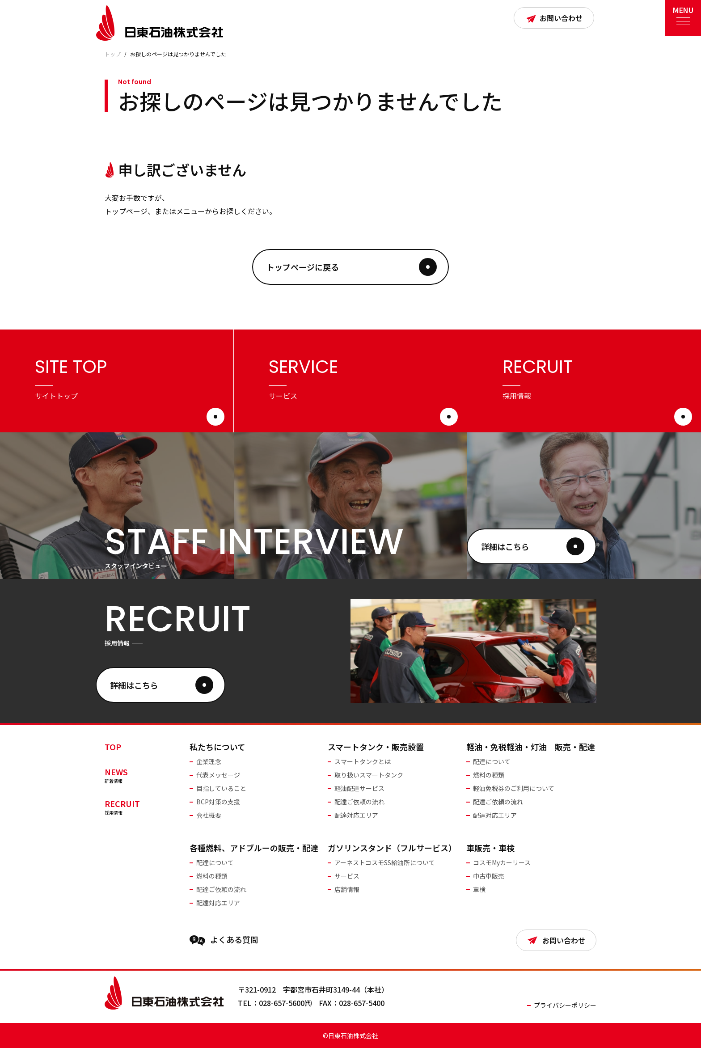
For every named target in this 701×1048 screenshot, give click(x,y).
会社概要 (208, 815)
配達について (492, 761)
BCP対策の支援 (218, 801)
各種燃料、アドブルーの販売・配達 (254, 848)
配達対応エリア (356, 815)
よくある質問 (224, 940)
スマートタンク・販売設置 (376, 746)
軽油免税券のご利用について (513, 788)
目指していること (221, 788)
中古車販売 (488, 875)
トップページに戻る (351, 267)
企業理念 (208, 761)
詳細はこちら (532, 546)
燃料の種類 (488, 774)
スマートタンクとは (362, 761)
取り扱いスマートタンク (368, 774)
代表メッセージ (218, 774)
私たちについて (217, 746)
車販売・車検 (490, 848)
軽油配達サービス (359, 788)
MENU (683, 12)
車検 (479, 889)
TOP (113, 746)
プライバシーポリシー (565, 1005)
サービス (346, 875)
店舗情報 (346, 889)
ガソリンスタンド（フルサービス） (392, 848)
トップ (113, 54)
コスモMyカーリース (502, 862)
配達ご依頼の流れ (359, 801)
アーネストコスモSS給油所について (384, 862)
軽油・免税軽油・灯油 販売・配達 (530, 746)
